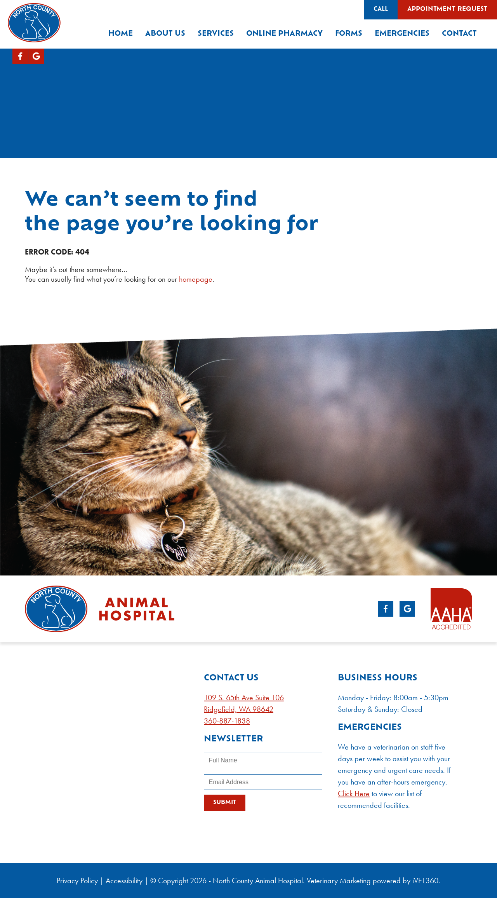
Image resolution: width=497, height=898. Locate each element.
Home (120, 34)
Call (381, 9)
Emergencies (402, 34)
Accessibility (124, 880)
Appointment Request (447, 9)
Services (216, 34)
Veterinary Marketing (339, 880)
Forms (348, 34)
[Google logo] (36, 56)
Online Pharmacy (284, 34)
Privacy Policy (77, 880)
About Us (165, 34)
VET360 (425, 880)
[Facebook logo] (20, 56)
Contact (459, 34)
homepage (195, 279)
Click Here (354, 793)
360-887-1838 (227, 721)
